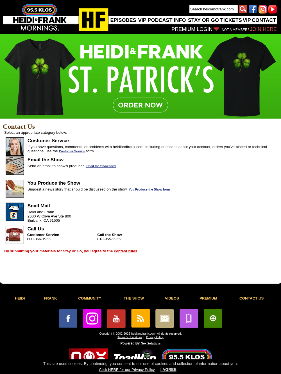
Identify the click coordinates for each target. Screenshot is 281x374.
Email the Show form (101, 166)
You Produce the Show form (149, 189)
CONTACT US (251, 298)
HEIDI (20, 298)
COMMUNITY (89, 298)
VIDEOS (172, 298)
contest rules (125, 251)
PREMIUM (208, 298)
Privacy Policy (155, 337)
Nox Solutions (151, 343)
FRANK (50, 298)
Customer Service (72, 151)
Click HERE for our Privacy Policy (127, 370)
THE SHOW (134, 298)
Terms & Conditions (129, 337)
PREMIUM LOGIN (191, 29)
